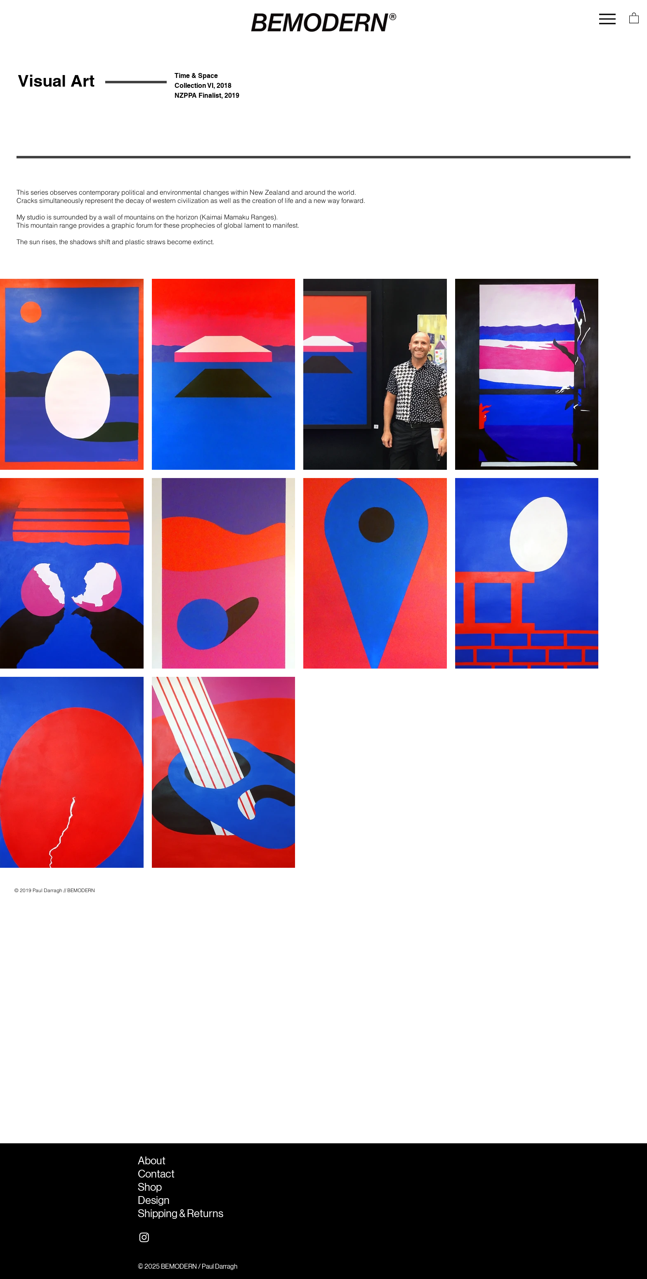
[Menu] (607, 18)
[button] (634, 17)
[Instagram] (144, 1237)
